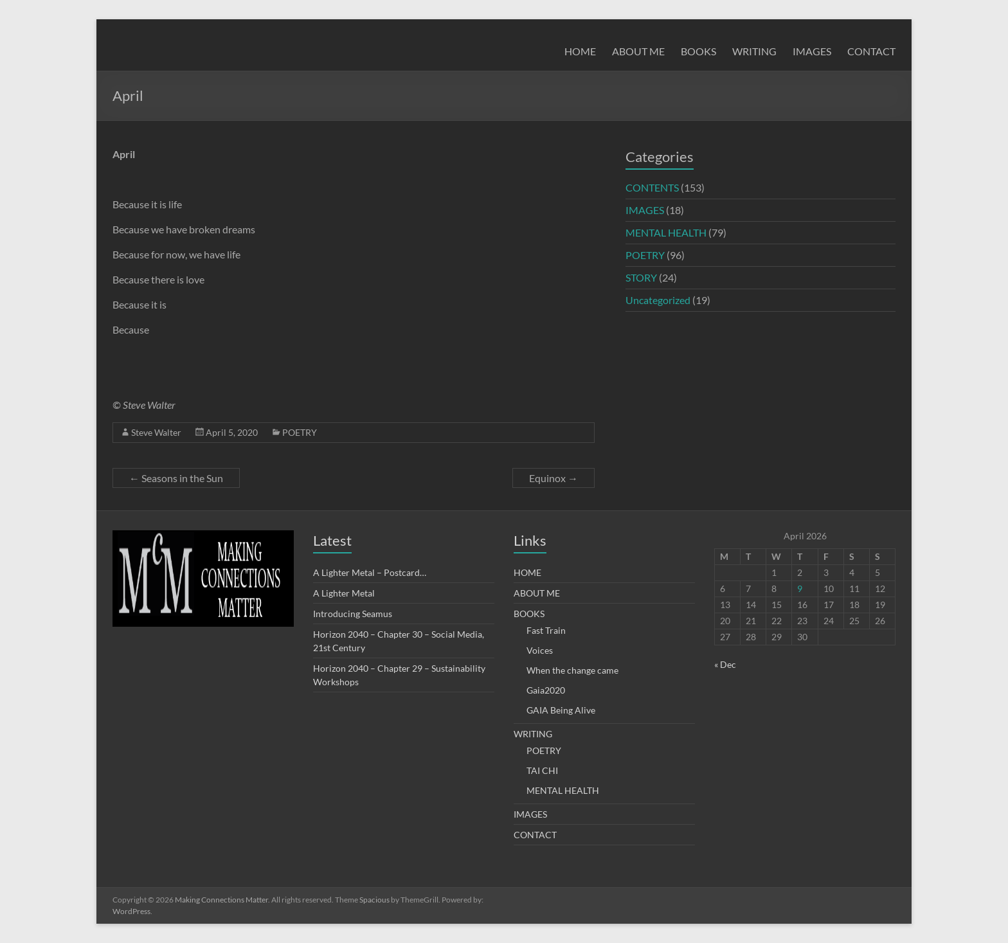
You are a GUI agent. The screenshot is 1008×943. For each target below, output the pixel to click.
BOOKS (698, 51)
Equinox (553, 478)
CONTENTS (652, 187)
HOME (580, 51)
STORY (641, 277)
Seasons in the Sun (176, 478)
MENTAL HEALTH (666, 232)
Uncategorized (658, 300)
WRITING (754, 51)
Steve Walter (156, 432)
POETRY (299, 432)
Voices (539, 650)
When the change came (572, 670)
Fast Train (546, 630)
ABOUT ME (638, 51)
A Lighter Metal (344, 593)
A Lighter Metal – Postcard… (369, 572)
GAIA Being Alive (560, 710)
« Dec (725, 664)
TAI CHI (542, 770)
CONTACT (871, 51)
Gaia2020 (545, 690)
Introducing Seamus (352, 613)
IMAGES (812, 51)
